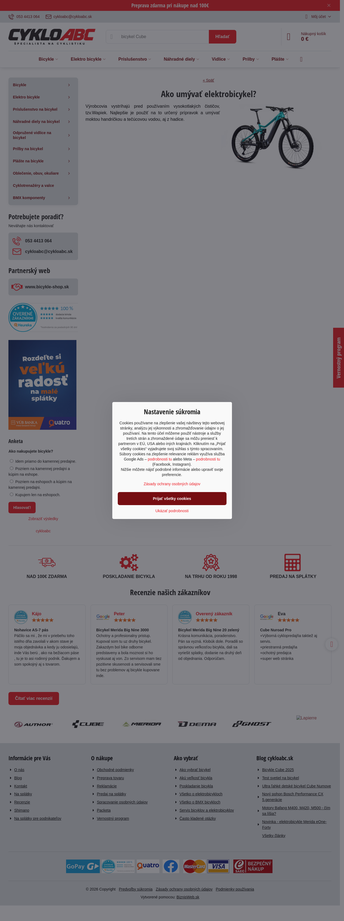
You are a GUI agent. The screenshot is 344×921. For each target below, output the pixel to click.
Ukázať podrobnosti (172, 511)
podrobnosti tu (160, 459)
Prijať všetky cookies (172, 498)
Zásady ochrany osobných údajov (172, 484)
